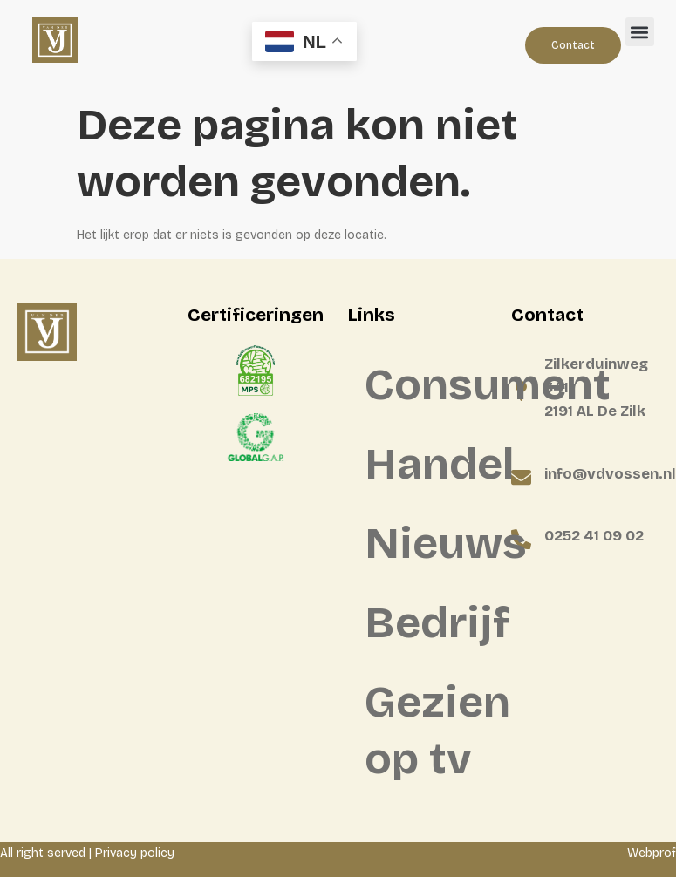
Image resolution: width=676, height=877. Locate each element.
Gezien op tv (430, 730)
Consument (430, 384)
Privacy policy (134, 853)
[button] (639, 31)
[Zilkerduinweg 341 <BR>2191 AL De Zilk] (521, 391)
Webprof (651, 853)
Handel (430, 464)
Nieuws (430, 543)
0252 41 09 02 (594, 536)
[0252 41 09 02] (521, 539)
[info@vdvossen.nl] (521, 477)
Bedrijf (430, 622)
